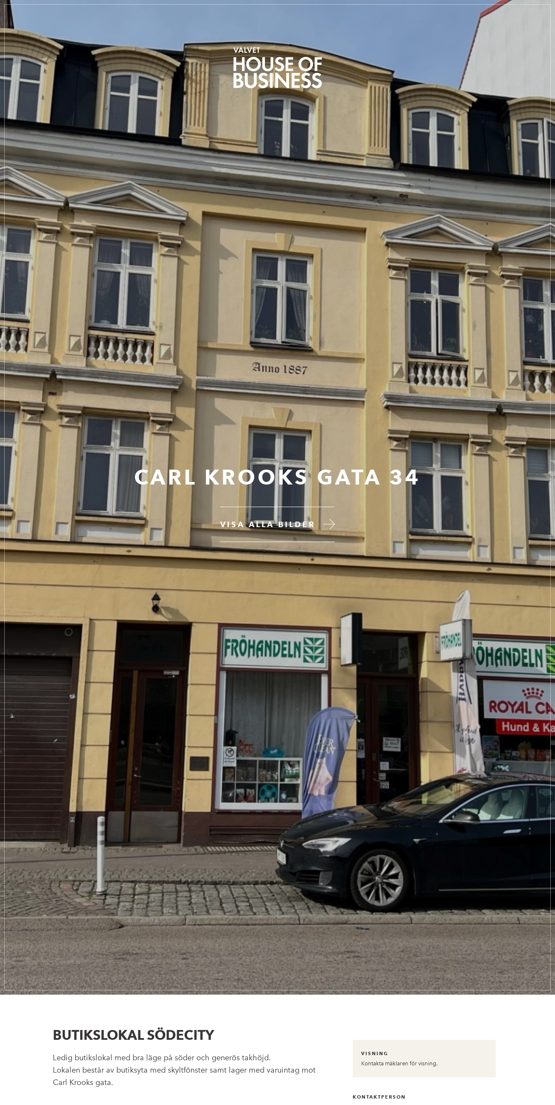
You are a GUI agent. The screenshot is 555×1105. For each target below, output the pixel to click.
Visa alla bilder (268, 524)
